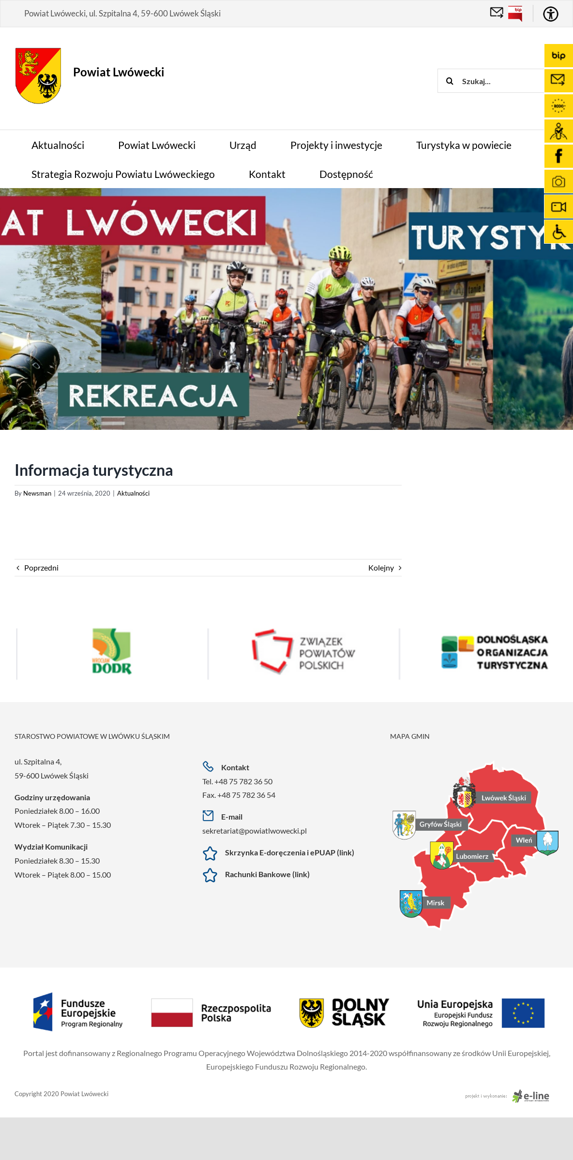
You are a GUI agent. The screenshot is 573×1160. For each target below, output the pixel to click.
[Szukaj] (449, 81)
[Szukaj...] (505, 81)
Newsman (37, 493)
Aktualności (133, 493)
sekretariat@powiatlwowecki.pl (254, 830)
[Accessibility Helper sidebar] (550, 14)
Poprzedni (41, 567)
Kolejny (381, 567)
